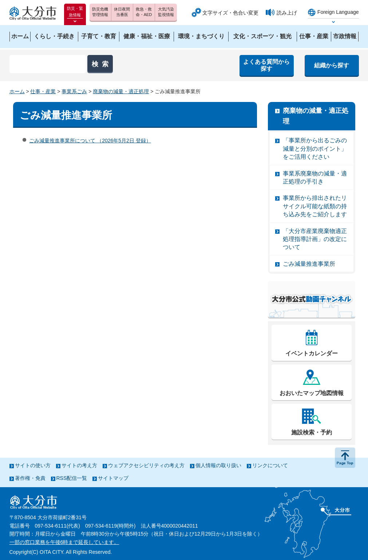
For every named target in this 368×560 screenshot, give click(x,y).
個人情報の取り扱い (218, 465)
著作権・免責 (30, 478)
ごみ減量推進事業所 (309, 264)
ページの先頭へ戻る (345, 457)
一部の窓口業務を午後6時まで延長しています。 (64, 542)
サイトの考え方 (79, 465)
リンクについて (270, 465)
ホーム (17, 91)
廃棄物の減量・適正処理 (121, 91)
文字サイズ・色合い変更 (230, 13)
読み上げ (287, 13)
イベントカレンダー (311, 353)
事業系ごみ (74, 91)
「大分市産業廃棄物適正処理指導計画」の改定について (315, 239)
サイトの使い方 (33, 465)
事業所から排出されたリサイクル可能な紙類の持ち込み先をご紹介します (315, 206)
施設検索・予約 (311, 432)
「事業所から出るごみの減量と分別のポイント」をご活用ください (315, 148)
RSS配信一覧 (71, 478)
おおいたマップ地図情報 (312, 393)
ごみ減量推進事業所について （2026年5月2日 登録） (90, 140)
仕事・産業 (43, 91)
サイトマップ (113, 478)
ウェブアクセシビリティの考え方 (146, 465)
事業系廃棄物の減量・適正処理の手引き (315, 177)
